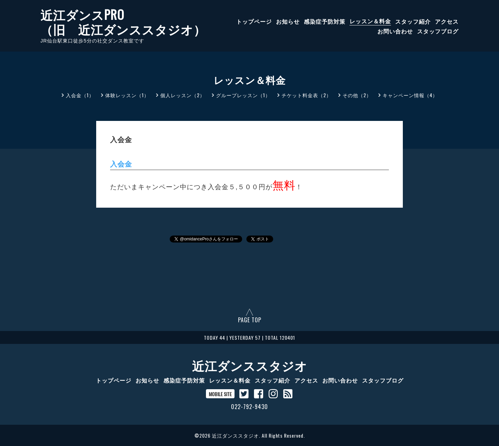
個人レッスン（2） (182, 95)
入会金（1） (80, 95)
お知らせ (288, 21)
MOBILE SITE (220, 394)
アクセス (447, 21)
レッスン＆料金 (370, 21)
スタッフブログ (438, 30)
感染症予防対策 (324, 21)
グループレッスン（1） (243, 95)
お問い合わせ (395, 30)
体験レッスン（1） (127, 95)
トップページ (254, 21)
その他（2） (357, 95)
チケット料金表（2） (306, 95)
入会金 (121, 164)
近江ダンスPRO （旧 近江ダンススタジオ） (123, 21)
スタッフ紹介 (413, 21)
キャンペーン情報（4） (410, 95)
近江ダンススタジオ (249, 365)
